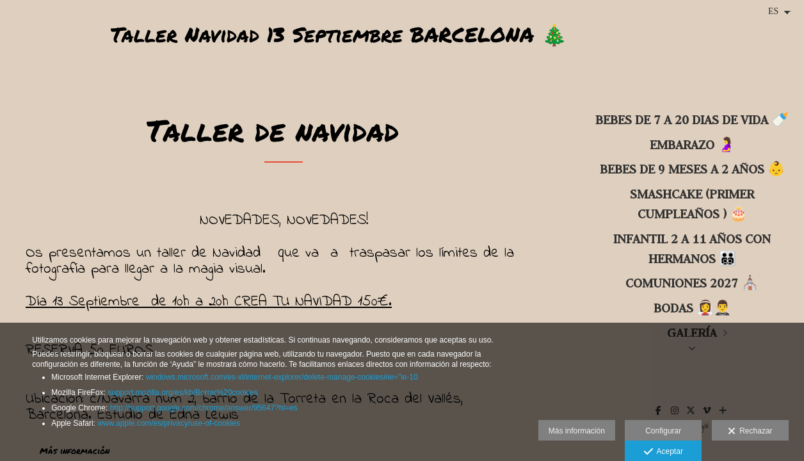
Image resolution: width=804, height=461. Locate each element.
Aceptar (663, 452)
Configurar (663, 430)
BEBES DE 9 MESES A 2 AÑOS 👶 (692, 169)
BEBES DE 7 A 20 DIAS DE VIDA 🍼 (692, 119)
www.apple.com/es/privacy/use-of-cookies (168, 423)
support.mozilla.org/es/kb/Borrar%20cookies (183, 392)
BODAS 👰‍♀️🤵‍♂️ (692, 308)
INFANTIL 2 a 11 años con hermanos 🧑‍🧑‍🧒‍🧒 (692, 248)
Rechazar (750, 431)
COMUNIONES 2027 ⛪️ (692, 283)
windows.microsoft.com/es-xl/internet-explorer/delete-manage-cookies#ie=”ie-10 (282, 377)
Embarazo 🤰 (692, 144)
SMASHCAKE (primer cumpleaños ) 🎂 (692, 204)
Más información (577, 430)
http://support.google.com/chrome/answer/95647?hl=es (204, 407)
